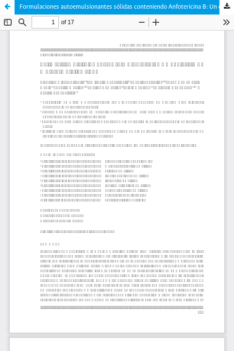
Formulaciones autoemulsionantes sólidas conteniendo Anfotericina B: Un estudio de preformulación (126, 7)
